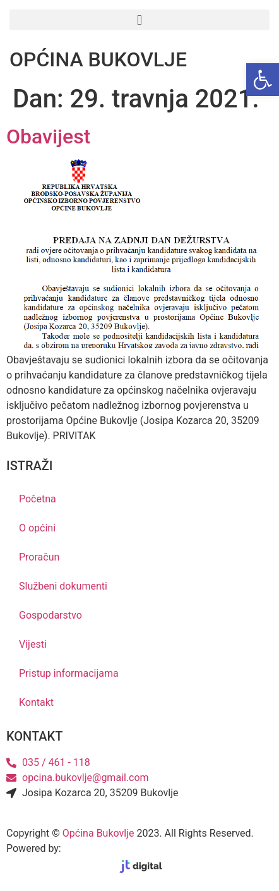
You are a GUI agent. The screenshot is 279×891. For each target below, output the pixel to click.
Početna (37, 499)
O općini (37, 528)
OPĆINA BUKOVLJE (98, 59)
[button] (139, 19)
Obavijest (48, 136)
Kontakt (36, 702)
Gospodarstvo (50, 615)
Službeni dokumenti (63, 586)
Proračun (39, 557)
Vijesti (33, 644)
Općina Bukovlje (98, 833)
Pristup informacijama (69, 673)
